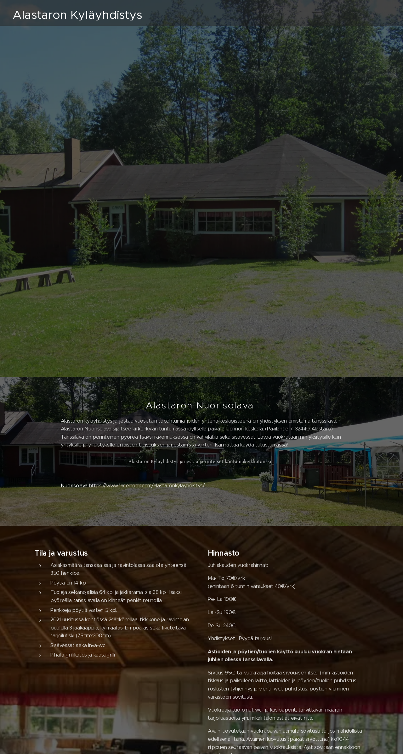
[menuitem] (352, 13)
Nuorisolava (74, 486)
